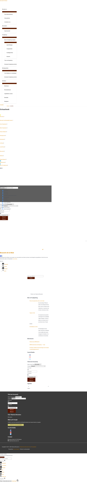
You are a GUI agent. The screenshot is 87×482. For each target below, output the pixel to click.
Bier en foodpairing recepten (9, 39)
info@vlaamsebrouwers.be (14, 440)
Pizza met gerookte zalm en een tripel (37, 300)
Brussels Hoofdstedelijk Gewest (26, 119)
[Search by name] (12, 188)
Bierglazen (6, 101)
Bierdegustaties (5, 68)
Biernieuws (6, 85)
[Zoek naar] (5, 210)
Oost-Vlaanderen (26, 123)
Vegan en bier (32, 312)
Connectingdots (16, 449)
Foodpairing (4, 34)
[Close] (2, 457)
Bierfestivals (26, 161)
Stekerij (26, 154)
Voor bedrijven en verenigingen (10, 73)
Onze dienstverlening (8, 14)
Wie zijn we (4, 9)
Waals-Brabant (26, 158)
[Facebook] (5, 264)
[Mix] (1, 469)
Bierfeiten (4, 80)
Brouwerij (26, 115)
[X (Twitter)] (3, 465)
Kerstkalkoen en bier (34, 326)
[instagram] (10, 432)
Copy (14, 481)
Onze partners (7, 18)
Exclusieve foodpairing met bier (10, 64)
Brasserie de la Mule (7, 253)
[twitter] (10, 434)
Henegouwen (26, 134)
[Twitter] (4, 266)
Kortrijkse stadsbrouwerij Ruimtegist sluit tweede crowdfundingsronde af (39, 348)
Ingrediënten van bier (8, 93)
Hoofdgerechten (10, 52)
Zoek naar (2, 207)
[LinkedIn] (4, 268)
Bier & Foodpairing (26, 164)
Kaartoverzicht (7, 30)
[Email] (2, 472)
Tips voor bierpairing (8, 60)
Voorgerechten (9, 48)
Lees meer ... (15, 258)
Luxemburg (26, 145)
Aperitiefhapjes (9, 44)
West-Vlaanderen (26, 126)
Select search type (3, 204)
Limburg (26, 142)
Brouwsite (26, 150)
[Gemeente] (5, 215)
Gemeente (2, 212)
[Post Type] (3, 188)
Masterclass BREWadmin (34, 341)
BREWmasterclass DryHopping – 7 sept (37, 344)
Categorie (2, 205)
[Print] (2, 474)
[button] (2, 104)
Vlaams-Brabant (26, 130)
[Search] (4, 217)
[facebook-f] (10, 430)
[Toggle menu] (9, 11)
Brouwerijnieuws (7, 89)
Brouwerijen (4, 25)
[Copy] (6, 481)
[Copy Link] (3, 476)
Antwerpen (26, 138)
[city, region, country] (6, 459)
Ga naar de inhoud (3, 0)
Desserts (8, 56)
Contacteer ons (7, 22)
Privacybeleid (33, 446)
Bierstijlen (6, 97)
